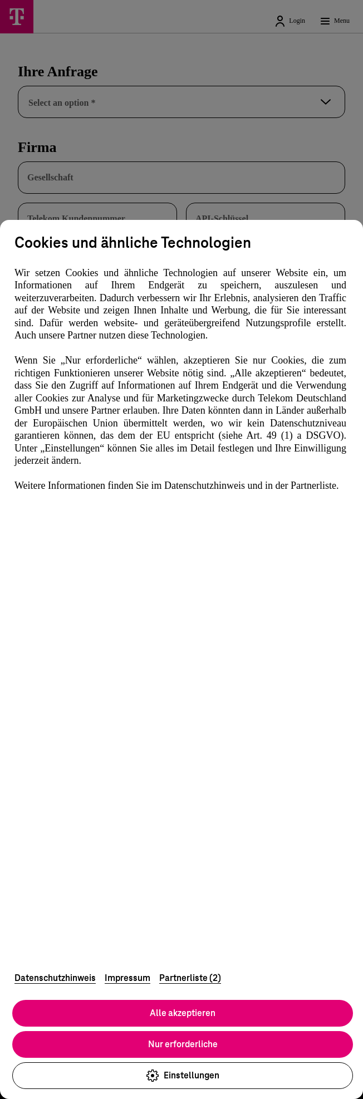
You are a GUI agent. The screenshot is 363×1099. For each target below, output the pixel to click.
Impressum (127, 978)
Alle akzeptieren (182, 1013)
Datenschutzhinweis (55, 978)
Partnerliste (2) (190, 978)
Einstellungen (182, 1075)
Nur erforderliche (183, 1044)
